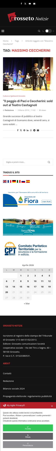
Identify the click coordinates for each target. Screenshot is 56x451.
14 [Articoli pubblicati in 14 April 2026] (13, 286)
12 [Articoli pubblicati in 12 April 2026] (49, 281)
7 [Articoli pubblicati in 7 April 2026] (13, 281)
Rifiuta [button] (27, 436)
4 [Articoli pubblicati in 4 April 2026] (42, 275)
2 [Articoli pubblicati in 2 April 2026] (28, 275)
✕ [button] (52, 406)
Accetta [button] (28, 428)
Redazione (9, 110)
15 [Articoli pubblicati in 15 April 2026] (21, 286)
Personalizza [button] (28, 445)
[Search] (39, 31)
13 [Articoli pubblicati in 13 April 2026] (6, 286)
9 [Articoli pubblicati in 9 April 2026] (28, 281)
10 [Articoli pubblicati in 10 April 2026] (35, 281)
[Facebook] (21, 3)
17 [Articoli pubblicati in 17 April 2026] (35, 286)
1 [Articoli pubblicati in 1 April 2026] (21, 275)
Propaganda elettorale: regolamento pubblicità (27, 396)
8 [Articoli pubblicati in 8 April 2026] (21, 281)
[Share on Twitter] (21, 130)
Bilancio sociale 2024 (14, 388)
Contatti (7, 373)
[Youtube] (30, 3)
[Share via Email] (38, 130)
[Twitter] (25, 3)
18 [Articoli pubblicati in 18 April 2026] (42, 286)
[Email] (34, 3)
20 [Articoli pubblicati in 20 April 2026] (6, 292)
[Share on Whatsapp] (31, 130)
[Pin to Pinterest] (24, 130)
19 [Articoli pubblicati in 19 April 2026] (49, 286)
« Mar (27, 303)
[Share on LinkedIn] (28, 130)
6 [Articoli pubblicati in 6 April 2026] (6, 281)
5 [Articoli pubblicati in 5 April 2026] (49, 275)
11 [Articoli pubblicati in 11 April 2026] (42, 281)
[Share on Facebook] (17, 130)
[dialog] (28, 426)
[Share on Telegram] (34, 130)
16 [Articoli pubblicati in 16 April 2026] (28, 286)
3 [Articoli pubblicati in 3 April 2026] (35, 275)
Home (6, 41)
